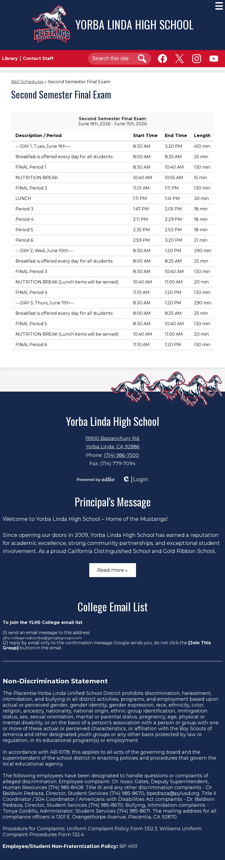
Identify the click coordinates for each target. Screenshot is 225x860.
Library (10, 58)
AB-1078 (59, 752)
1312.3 (151, 829)
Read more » (112, 570)
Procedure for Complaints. (34, 829)
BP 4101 (128, 846)
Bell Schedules (27, 81)
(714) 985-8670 (127, 793)
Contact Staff (38, 58)
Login (135, 479)
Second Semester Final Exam (112, 118)
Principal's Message (113, 502)
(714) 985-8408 (65, 787)
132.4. (78, 835)
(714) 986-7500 (121, 455)
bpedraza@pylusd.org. (173, 793)
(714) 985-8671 (133, 811)
